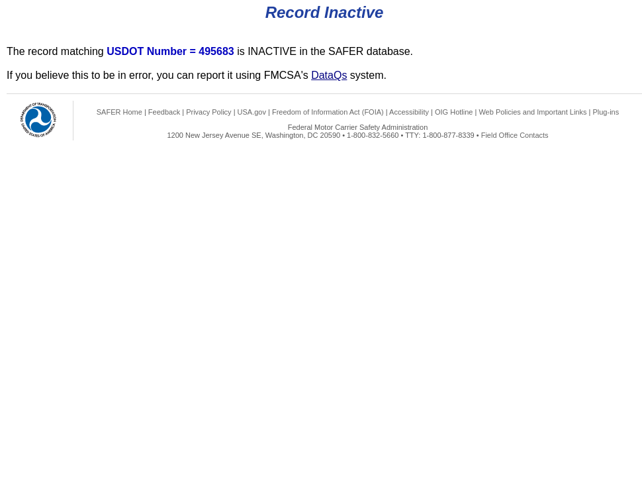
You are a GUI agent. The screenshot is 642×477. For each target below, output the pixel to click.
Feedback (164, 112)
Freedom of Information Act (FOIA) (328, 112)
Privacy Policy (208, 112)
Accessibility (409, 112)
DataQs (329, 75)
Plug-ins (605, 112)
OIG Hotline (454, 112)
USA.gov (252, 112)
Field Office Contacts (515, 135)
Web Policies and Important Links (532, 112)
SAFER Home (119, 112)
